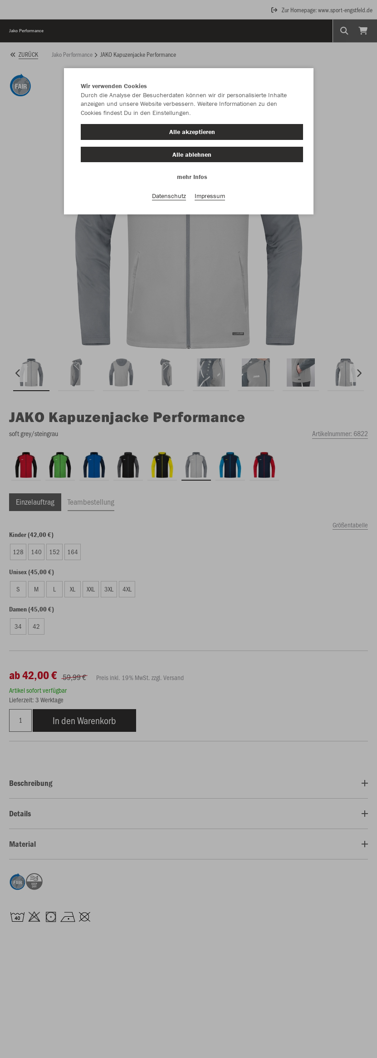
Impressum (210, 196)
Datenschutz (169, 196)
